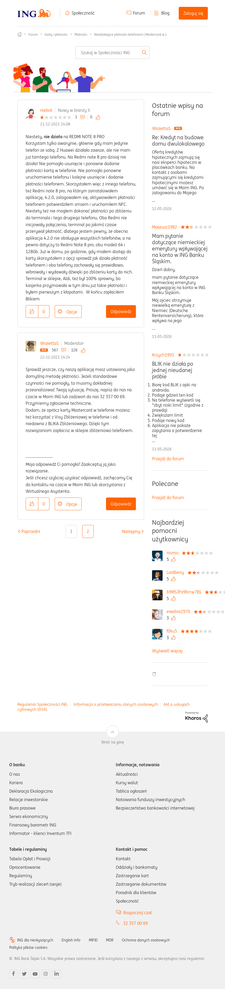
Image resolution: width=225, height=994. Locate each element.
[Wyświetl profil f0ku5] (173, 631)
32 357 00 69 (135, 923)
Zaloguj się (193, 13)
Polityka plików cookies (28, 947)
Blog (165, 13)
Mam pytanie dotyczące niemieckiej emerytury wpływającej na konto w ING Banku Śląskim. (180, 248)
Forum (139, 13)
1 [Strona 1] (71, 531)
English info (71, 940)
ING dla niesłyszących (35, 940)
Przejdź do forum (168, 458)
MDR (109, 940)
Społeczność (83, 13)
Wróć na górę (112, 742)
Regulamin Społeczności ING (42, 704)
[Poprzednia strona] (30, 531)
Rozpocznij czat (137, 912)
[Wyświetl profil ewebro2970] (180, 611)
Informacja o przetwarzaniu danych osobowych (116, 704)
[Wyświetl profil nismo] (174, 552)
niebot (46, 110)
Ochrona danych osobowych (146, 940)
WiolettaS (49, 343)
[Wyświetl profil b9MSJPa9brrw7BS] (185, 591)
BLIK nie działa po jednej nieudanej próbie (172, 370)
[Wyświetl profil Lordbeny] (177, 572)
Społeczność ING (19, 34)
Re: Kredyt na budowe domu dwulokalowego (178, 140)
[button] (32, 311)
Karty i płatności (56, 34)
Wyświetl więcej (167, 650)
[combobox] (112, 52)
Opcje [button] (71, 311)
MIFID (93, 940)
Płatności (81, 34)
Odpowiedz (121, 311)
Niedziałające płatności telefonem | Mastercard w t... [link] (131, 34)
